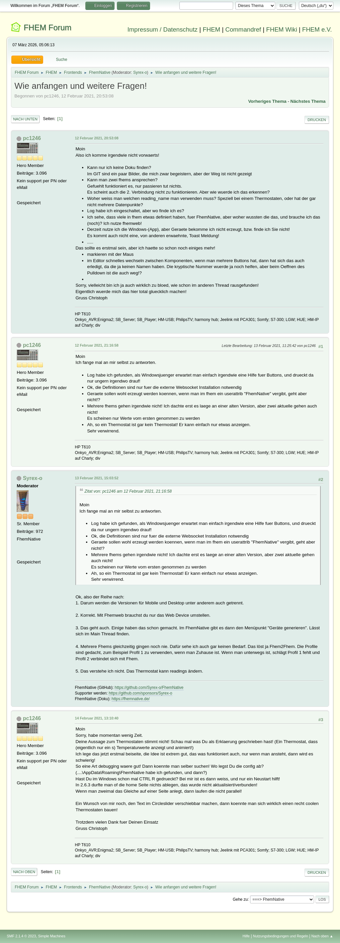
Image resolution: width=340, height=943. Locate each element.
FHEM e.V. (317, 29)
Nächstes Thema (308, 101)
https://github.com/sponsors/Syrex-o (140, 693)
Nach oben (24, 872)
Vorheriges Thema (267, 101)
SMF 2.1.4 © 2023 (21, 936)
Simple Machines (51, 936)
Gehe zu (240, 899)
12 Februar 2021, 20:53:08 (96, 138)
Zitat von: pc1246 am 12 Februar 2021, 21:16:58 (128, 491)
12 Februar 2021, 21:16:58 (96, 345)
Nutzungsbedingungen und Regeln (280, 936)
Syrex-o (140, 72)
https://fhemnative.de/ (131, 699)
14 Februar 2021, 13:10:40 (96, 718)
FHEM (211, 29)
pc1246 (32, 138)
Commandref (243, 29)
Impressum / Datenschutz (163, 29)
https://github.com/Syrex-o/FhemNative (149, 687)
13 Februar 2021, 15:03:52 (96, 478)
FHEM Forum (47, 27)
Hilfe (246, 936)
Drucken (316, 120)
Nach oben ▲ (322, 936)
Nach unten (25, 119)
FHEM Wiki (281, 29)
